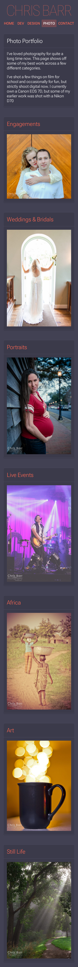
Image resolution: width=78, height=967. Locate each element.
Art (10, 730)
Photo (49, 23)
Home (9, 23)
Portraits (17, 347)
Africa (14, 602)
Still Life (16, 851)
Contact (66, 23)
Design (33, 23)
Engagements (23, 123)
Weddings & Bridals (30, 219)
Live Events (20, 475)
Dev (20, 23)
